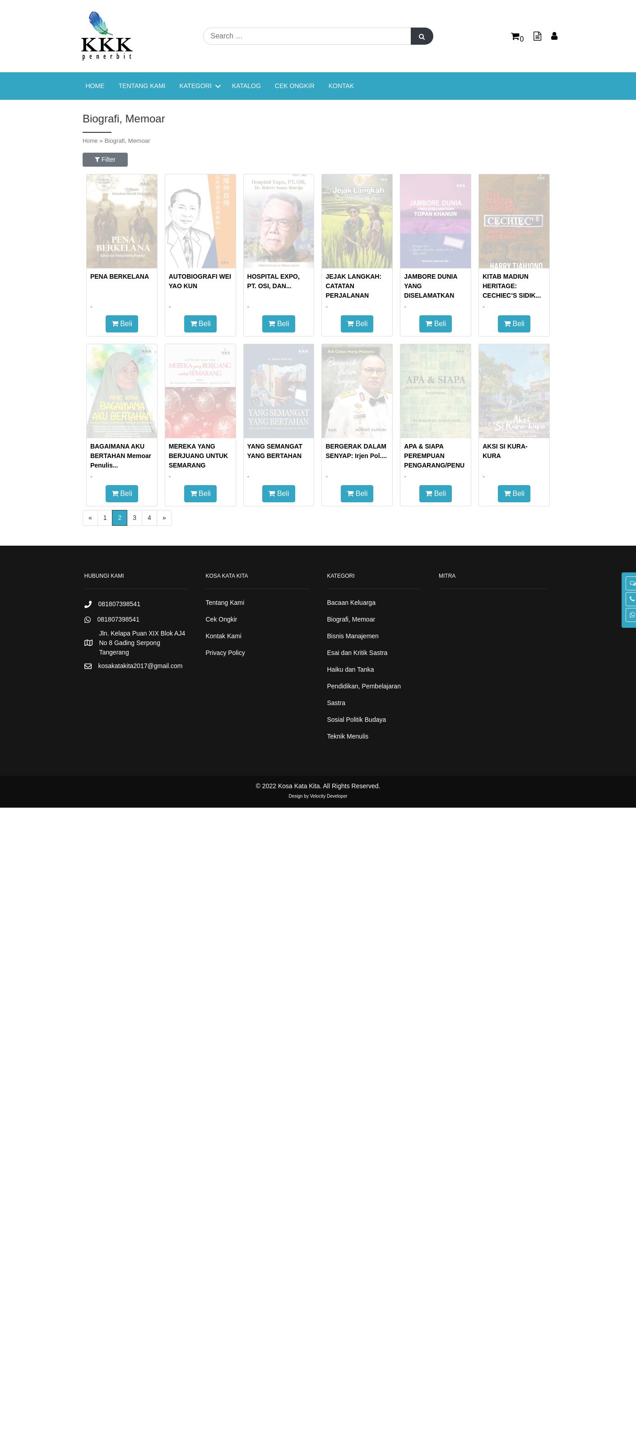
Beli (121, 323)
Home (90, 141)
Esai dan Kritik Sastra (357, 652)
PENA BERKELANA (119, 276)
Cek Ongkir (221, 619)
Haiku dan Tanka (350, 669)
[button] (218, 86)
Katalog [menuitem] (246, 85)
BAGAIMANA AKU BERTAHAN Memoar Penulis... (120, 456)
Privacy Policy (225, 652)
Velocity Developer (329, 796)
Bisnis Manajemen (353, 636)
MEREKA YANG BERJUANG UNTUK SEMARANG (198, 456)
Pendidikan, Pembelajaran (364, 686)
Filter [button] (105, 159)
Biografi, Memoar (351, 619)
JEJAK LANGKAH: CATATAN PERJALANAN (353, 286)
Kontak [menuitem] (341, 85)
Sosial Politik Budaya (356, 719)
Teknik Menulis (348, 736)
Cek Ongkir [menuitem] (295, 85)
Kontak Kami (223, 636)
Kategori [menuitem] (195, 85)
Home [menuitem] (95, 85)
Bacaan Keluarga (351, 602)
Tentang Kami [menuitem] (142, 85)
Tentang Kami (225, 602)
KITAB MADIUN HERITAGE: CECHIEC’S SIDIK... (512, 286)
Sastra (336, 702)
